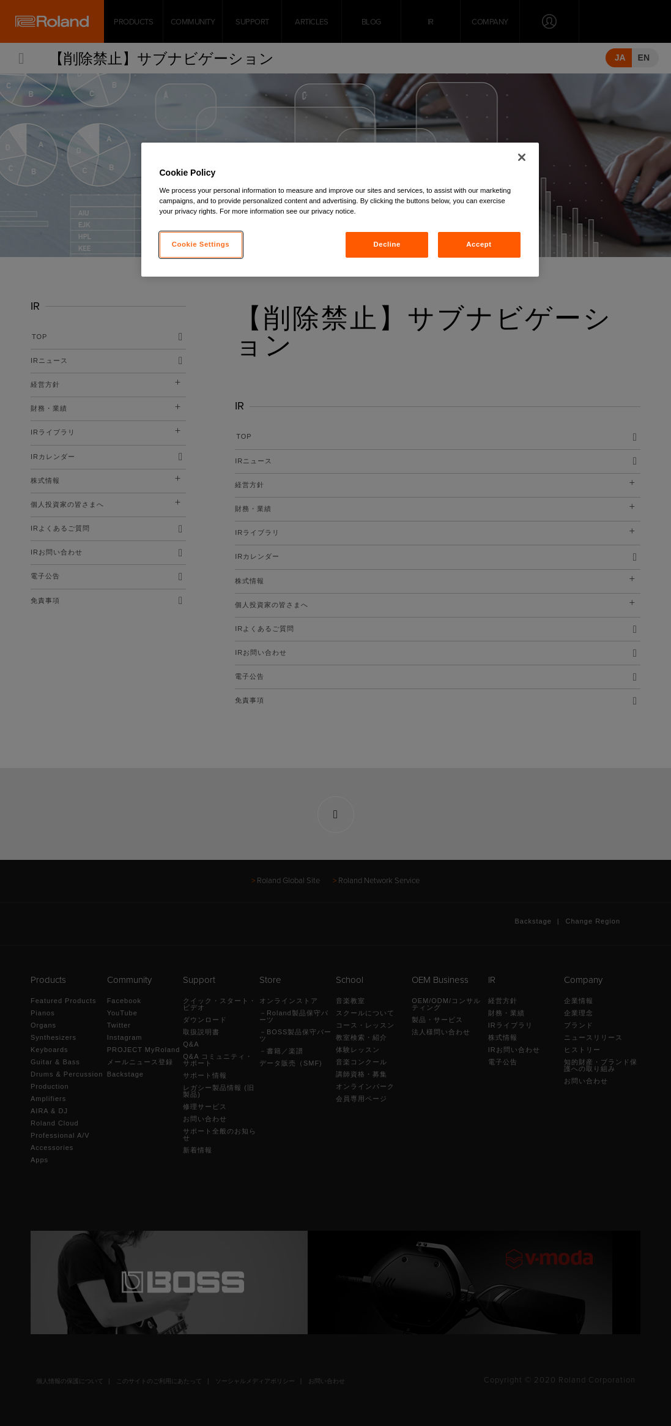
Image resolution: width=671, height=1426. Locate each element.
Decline (387, 244)
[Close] (521, 157)
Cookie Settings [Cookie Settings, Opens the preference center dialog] (201, 244)
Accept (478, 244)
